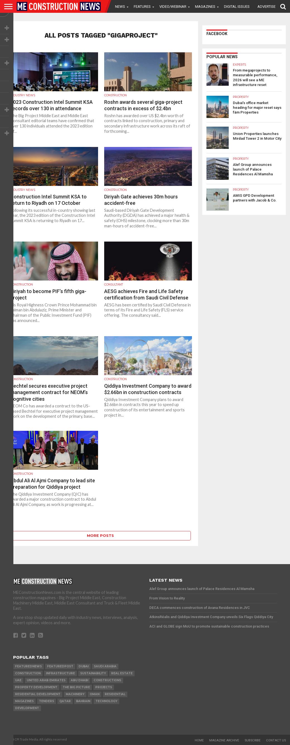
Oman (94, 694)
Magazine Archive (224, 740)
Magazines (205, 6)
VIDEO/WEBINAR (172, 6)
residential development (37, 694)
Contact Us (276, 740)
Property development (36, 687)
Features (142, 6)
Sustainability (93, 673)
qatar (65, 701)
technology (106, 701)
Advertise (266, 6)
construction (28, 673)
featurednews (28, 666)
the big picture (76, 687)
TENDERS (46, 701)
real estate (122, 673)
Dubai (84, 666)
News (120, 6)
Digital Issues (237, 6)
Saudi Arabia (105, 666)
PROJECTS (103, 687)
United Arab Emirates (46, 680)
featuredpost (60, 666)
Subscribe (252, 740)
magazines (24, 701)
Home (199, 740)
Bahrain (83, 701)
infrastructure (60, 673)
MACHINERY (75, 694)
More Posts (100, 535)
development (27, 708)
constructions (107, 680)
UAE (18, 680)
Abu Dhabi (79, 680)
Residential (115, 694)
